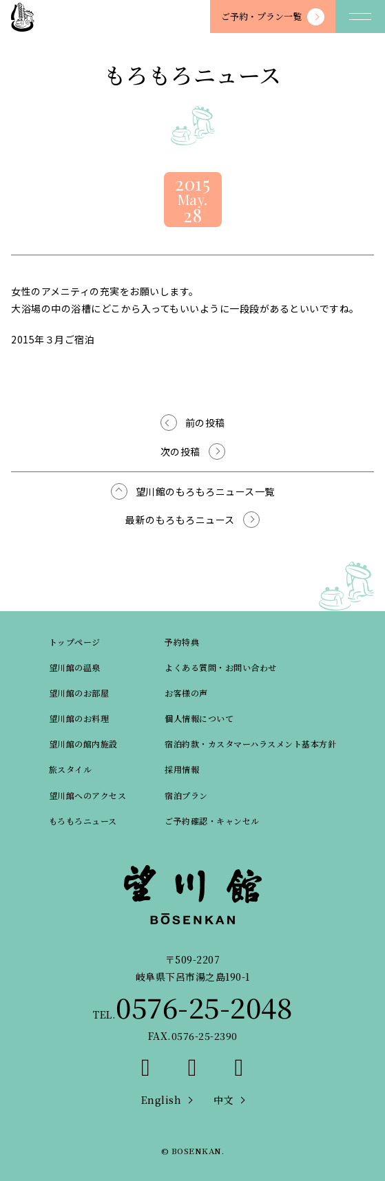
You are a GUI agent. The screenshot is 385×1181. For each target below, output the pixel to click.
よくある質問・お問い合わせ (221, 667)
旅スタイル (70, 769)
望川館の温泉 (75, 667)
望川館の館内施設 (83, 743)
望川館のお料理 (79, 718)
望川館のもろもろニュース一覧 (205, 491)
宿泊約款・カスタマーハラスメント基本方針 (250, 743)
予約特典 (182, 642)
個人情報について (199, 718)
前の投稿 (205, 422)
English (161, 1100)
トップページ (75, 642)
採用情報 (182, 769)
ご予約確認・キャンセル (212, 821)
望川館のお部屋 (79, 693)
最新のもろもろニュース (180, 519)
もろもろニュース (83, 821)
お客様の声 (186, 693)
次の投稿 (180, 451)
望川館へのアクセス (88, 795)
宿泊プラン (186, 795)
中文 (223, 1100)
